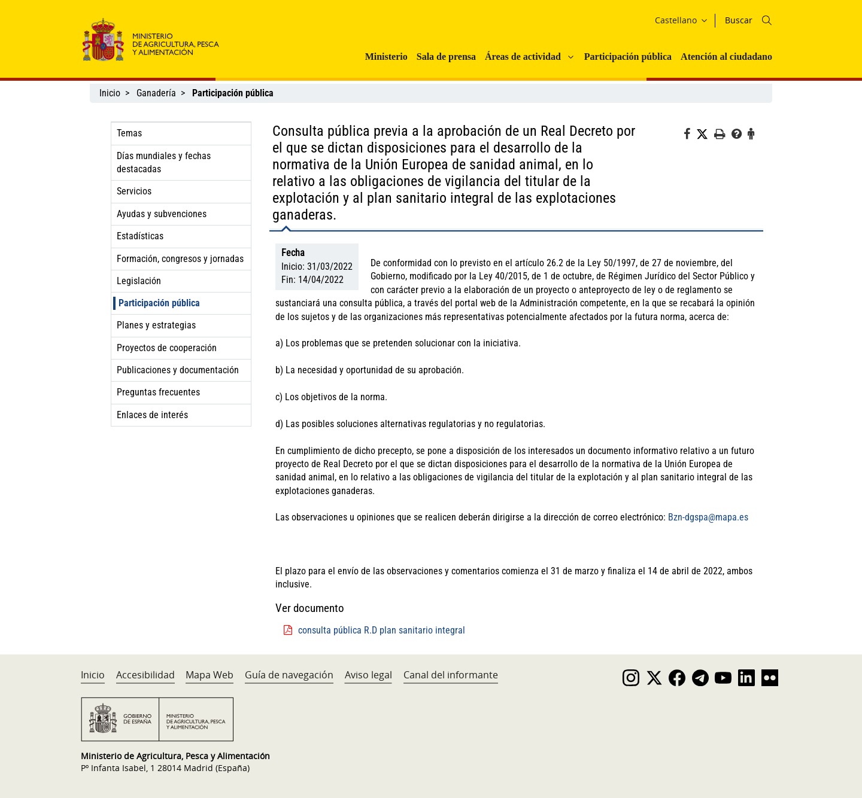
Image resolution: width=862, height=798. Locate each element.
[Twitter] (705, 134)
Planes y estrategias (156, 325)
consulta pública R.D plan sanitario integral (381, 630)
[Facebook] (690, 136)
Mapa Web (209, 674)
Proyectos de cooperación (167, 348)
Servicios (134, 191)
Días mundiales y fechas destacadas (164, 162)
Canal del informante (450, 674)
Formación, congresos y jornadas (180, 258)
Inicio (109, 93)
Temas (129, 133)
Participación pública (628, 56)
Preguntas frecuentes (158, 392)
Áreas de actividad (523, 56)
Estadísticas (140, 236)
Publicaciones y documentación (178, 370)
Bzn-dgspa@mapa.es (708, 517)
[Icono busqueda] (767, 20)
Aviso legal (368, 674)
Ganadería (156, 93)
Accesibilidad (145, 674)
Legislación (139, 281)
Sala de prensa (446, 56)
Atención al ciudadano (726, 56)
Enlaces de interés (152, 415)
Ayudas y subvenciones (162, 214)
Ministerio (386, 56)
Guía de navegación (289, 674)
